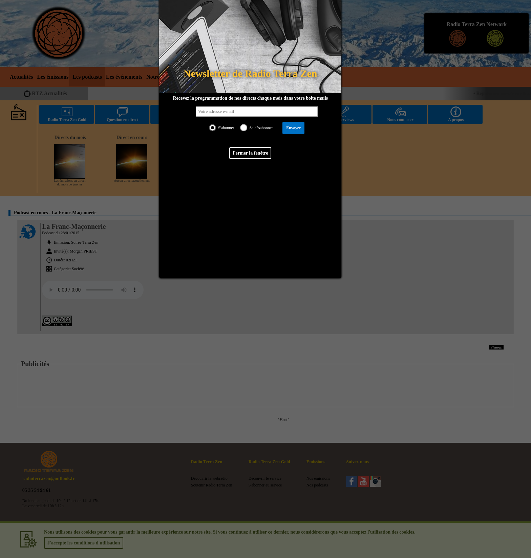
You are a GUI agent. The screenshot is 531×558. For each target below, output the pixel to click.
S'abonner (226, 127)
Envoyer (293, 127)
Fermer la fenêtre (250, 153)
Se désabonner (261, 127)
